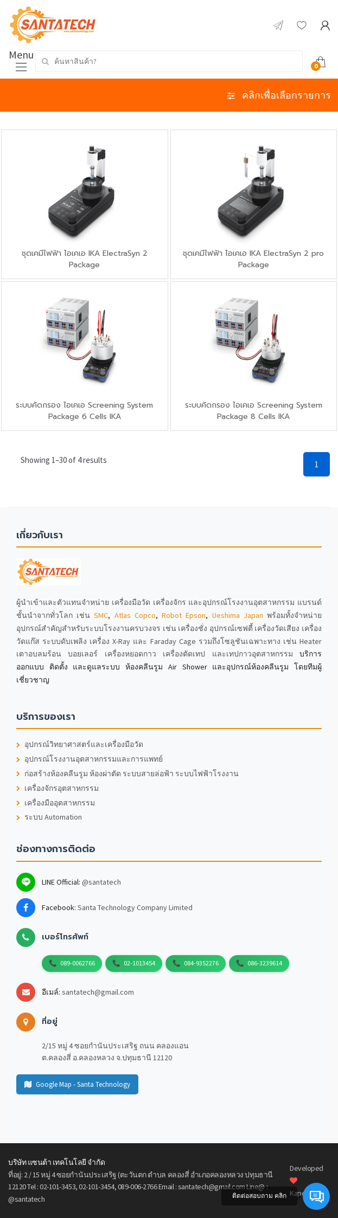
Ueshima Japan (237, 615)
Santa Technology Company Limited (135, 907)
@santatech (101, 882)
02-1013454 (139, 963)
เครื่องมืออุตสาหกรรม (55, 803)
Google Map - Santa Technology (77, 1084)
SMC (101, 615)
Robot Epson (184, 615)
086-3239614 (264, 963)
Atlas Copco (135, 615)
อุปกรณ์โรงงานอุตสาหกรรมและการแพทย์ (89, 759)
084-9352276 (201, 963)
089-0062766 (77, 963)
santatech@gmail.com (98, 992)
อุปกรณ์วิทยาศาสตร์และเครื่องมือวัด (79, 744)
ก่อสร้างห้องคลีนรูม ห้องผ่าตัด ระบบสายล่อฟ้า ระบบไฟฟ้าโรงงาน (127, 773)
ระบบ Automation (49, 817)
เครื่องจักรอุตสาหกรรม (57, 788)
